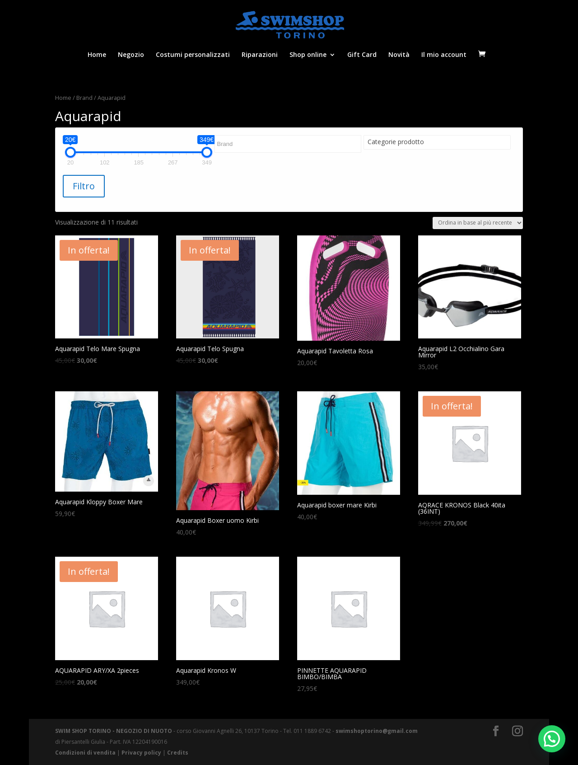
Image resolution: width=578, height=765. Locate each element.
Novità (399, 55)
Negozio (131, 55)
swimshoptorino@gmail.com (377, 731)
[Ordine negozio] (478, 223)
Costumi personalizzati (193, 55)
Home (97, 55)
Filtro (84, 186)
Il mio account (443, 55)
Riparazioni (260, 55)
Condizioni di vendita (85, 752)
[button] (551, 738)
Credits (177, 752)
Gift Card (362, 55)
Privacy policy (141, 752)
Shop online (307, 55)
